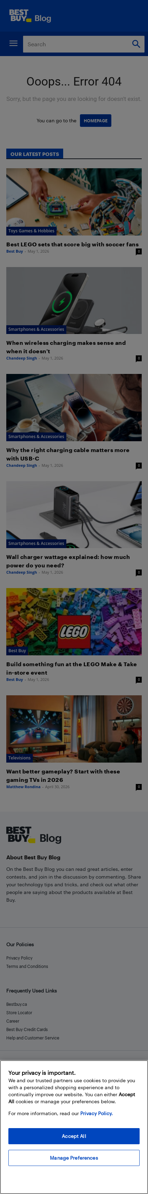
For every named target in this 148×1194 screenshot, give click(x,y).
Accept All (74, 1136)
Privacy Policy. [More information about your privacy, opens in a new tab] (96, 1113)
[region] (74, 1127)
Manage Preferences (74, 1158)
